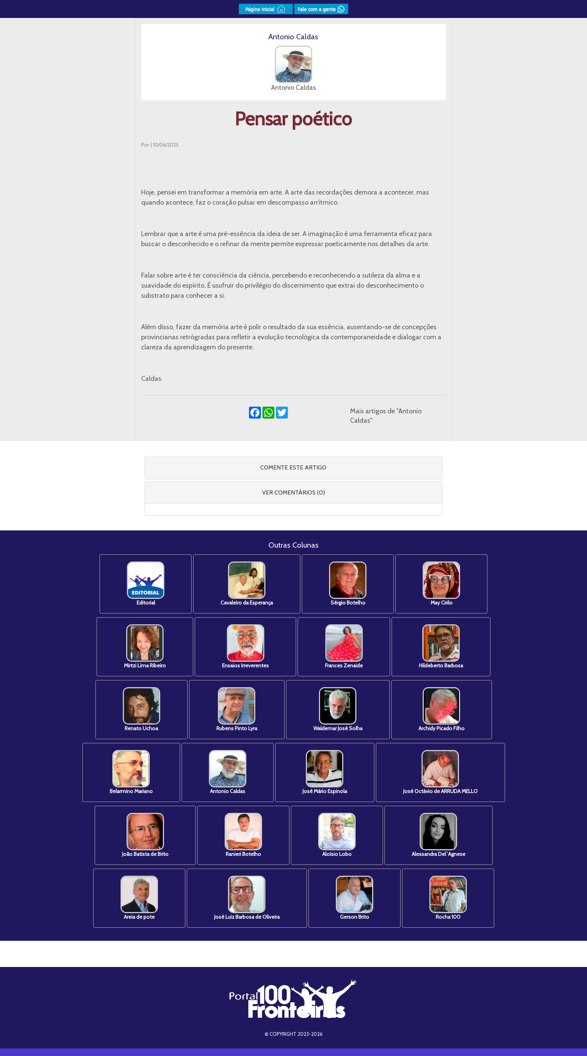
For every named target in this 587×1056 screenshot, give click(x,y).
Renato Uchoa (141, 709)
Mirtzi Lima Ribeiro (145, 646)
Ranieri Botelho (243, 835)
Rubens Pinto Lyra (236, 709)
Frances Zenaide (344, 646)
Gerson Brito (354, 898)
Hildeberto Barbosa (441, 646)
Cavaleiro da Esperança (246, 583)
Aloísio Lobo (337, 835)
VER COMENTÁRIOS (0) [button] (293, 492)
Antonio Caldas (227, 772)
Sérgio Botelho (348, 583)
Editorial (145, 583)
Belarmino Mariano (131, 772)
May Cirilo (441, 583)
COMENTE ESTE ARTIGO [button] (293, 467)
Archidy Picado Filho (442, 709)
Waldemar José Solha (337, 709)
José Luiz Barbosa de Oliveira (247, 898)
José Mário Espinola (324, 772)
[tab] (293, 467)
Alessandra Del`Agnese (438, 835)
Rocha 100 (448, 898)
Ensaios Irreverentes (245, 646)
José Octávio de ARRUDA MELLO (440, 772)
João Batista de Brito (145, 835)
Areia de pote (139, 898)
